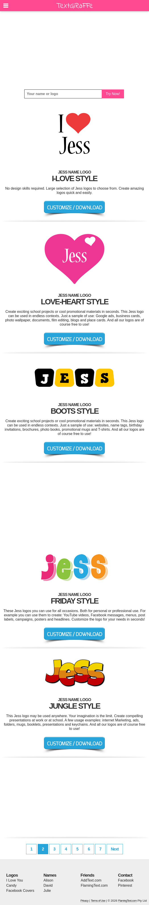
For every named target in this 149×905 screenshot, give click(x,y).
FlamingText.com (94, 885)
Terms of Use (98, 900)
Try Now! (113, 94)
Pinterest (125, 885)
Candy (11, 885)
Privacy (85, 900)
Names (49, 875)
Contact (125, 875)
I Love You (14, 880)
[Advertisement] (74, 50)
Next (115, 849)
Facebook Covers (20, 890)
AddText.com (91, 880)
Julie (47, 890)
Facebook (126, 880)
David (48, 885)
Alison (48, 880)
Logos (12, 875)
